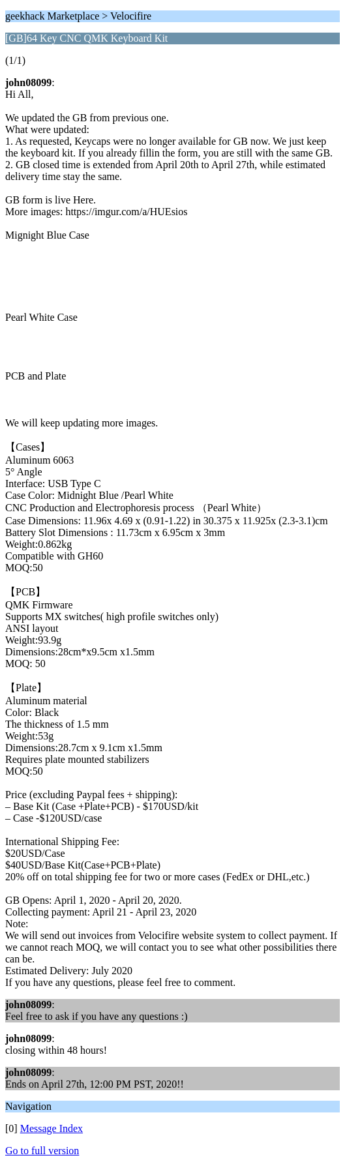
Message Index (51, 1128)
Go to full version (42, 1150)
